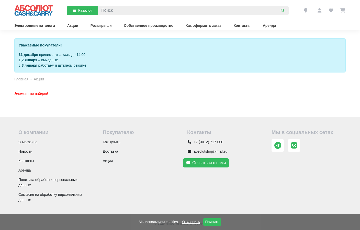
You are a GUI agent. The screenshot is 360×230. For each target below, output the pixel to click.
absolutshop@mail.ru (207, 151)
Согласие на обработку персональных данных (50, 197)
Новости (25, 151)
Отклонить (191, 222)
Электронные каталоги (34, 25)
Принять (212, 222)
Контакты (242, 25)
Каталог (82, 10)
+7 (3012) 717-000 (205, 142)
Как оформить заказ (203, 25)
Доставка (110, 151)
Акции (72, 25)
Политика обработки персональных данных (47, 182)
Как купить (111, 142)
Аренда (269, 25)
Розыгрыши (101, 25)
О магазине (27, 142)
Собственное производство (148, 25)
